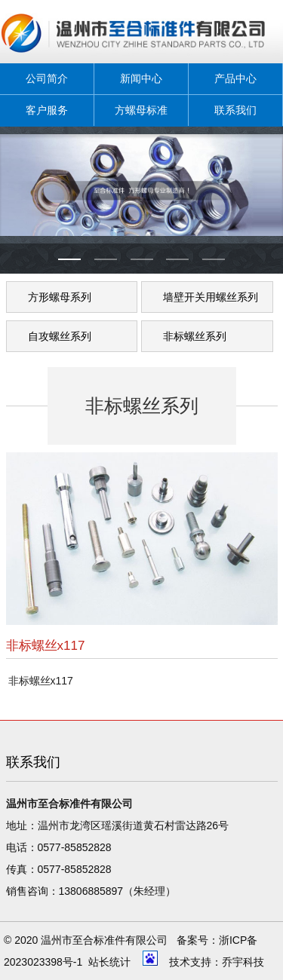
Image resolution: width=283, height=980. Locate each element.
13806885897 (91, 891)
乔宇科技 (243, 962)
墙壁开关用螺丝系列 (210, 297)
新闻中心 (141, 78)
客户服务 (47, 110)
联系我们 (235, 110)
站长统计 (109, 962)
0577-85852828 (75, 847)
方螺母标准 (141, 110)
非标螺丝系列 (194, 336)
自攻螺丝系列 (59, 336)
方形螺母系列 (59, 297)
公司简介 (47, 78)
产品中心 (235, 78)
